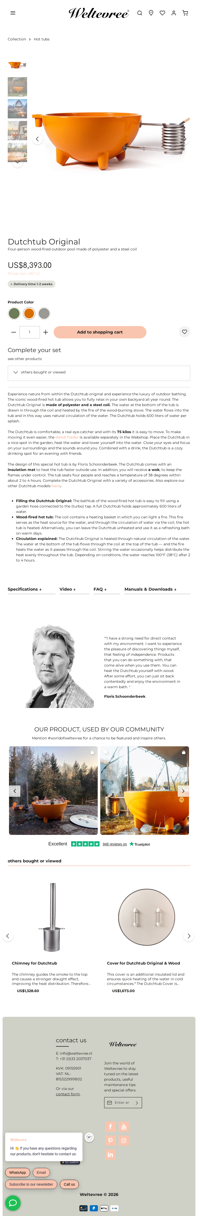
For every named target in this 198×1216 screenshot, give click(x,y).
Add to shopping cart (100, 332)
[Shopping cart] (185, 13)
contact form (68, 1094)
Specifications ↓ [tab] (25, 589)
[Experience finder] (151, 13)
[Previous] (37, 139)
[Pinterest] (110, 1140)
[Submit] (137, 1102)
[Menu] (13, 13)
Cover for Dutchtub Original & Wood (143, 963)
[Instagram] (124, 1140)
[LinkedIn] (110, 1154)
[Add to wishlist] (184, 331)
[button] (53, 790)
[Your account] (174, 13)
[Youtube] (124, 1127)
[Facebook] (110, 1127)
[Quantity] (29, 332)
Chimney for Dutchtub (34, 963)
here (56, 486)
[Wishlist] (162, 13)
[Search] (140, 13)
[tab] (74, 589)
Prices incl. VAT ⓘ (24, 273)
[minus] (14, 332)
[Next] (184, 139)
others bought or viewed (43, 372)
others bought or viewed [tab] (34, 861)
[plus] (46, 332)
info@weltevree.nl (76, 1053)
